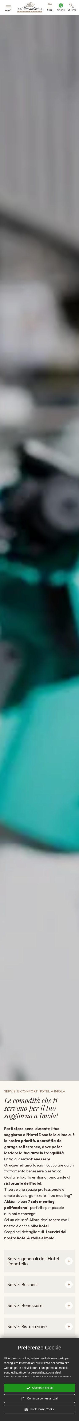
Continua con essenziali (39, 1399)
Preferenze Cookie (39, 1409)
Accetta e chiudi (39, 1388)
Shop (49, 7)
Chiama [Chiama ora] (71, 7)
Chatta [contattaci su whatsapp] (61, 7)
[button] (39, 1261)
